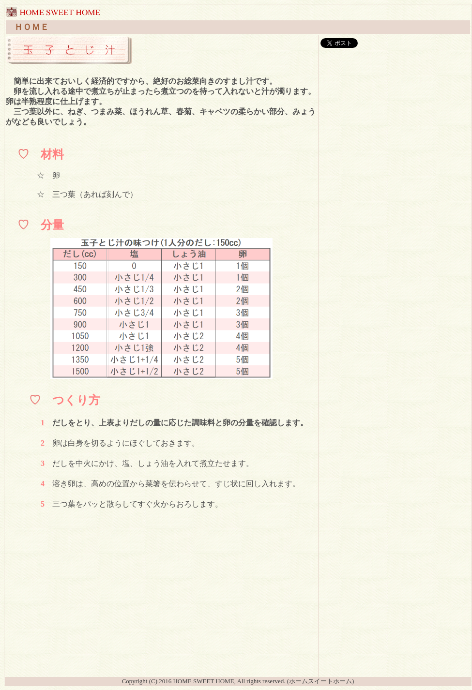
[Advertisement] (161, 607)
